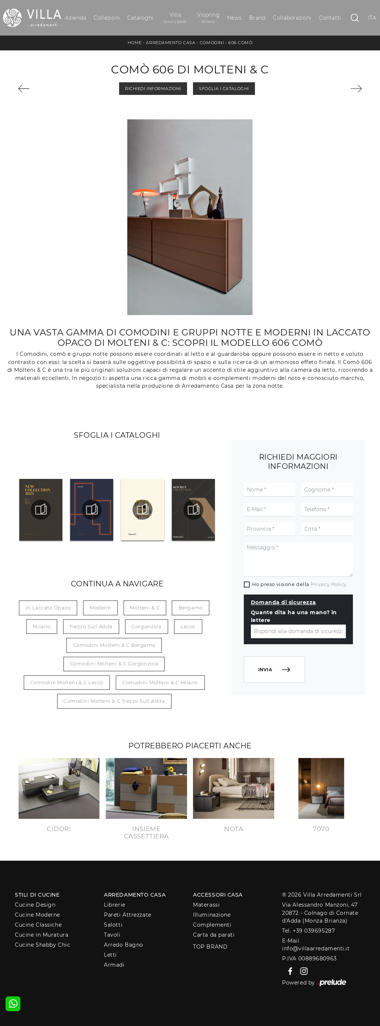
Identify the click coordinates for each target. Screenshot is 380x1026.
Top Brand (210, 946)
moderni (100, 607)
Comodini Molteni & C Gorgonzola (114, 663)
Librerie (114, 904)
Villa (175, 17)
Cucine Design (35, 904)
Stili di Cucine (37, 894)
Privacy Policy (329, 584)
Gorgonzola (146, 626)
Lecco (188, 626)
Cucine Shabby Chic (42, 944)
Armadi (114, 965)
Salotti (113, 924)
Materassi (206, 904)
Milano (41, 626)
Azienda (75, 17)
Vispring (208, 17)
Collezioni (107, 17)
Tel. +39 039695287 (308, 930)
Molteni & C (145, 607)
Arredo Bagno (123, 944)
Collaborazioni (292, 17)
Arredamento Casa (170, 42)
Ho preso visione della (299, 584)
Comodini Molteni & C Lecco (66, 682)
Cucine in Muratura (41, 934)
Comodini (212, 42)
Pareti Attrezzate (127, 914)
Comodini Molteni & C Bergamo (114, 645)
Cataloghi (140, 17)
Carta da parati (214, 934)
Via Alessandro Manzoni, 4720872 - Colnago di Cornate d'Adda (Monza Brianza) (320, 912)
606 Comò (240, 42)
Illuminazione (211, 914)
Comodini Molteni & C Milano (160, 682)
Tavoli (112, 934)
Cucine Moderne (37, 914)
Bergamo (190, 607)
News (234, 17)
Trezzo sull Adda (91, 626)
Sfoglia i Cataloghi (224, 88)
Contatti (330, 17)
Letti (110, 954)
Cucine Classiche (38, 924)
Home (135, 42)
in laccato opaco (48, 607)
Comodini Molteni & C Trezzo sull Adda (114, 701)
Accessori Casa (218, 894)
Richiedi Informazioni (153, 88)
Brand (257, 17)
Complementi (212, 924)
